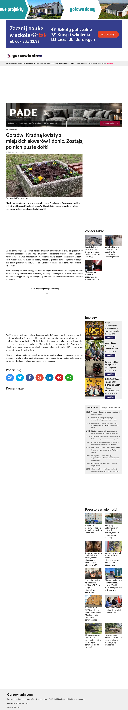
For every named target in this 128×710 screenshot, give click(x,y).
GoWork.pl (53, 699)
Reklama (102, 63)
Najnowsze (92, 407)
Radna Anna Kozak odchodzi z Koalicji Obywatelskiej (104, 465)
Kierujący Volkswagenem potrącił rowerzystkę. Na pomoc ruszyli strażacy (104, 419)
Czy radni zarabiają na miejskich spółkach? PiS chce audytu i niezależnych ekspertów (105, 438)
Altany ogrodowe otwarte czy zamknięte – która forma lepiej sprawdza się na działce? (105, 470)
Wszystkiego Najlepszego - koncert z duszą (111, 346)
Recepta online (41, 699)
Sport (73, 63)
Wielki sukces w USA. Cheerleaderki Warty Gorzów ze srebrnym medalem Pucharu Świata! (105, 450)
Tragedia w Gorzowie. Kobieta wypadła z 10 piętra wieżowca (105, 413)
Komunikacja (52, 63)
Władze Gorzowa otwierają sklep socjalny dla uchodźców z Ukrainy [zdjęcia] (112, 252)
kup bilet (110, 337)
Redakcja (10, 699)
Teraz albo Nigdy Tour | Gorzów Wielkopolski (112, 365)
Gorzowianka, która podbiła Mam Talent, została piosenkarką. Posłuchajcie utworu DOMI (104, 425)
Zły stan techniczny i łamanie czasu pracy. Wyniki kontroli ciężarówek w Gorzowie (105, 443)
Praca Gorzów (29, 699)
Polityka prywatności (77, 699)
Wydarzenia (64, 63)
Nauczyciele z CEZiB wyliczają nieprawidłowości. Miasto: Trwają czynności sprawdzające (105, 458)
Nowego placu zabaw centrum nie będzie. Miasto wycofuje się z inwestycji (113, 640)
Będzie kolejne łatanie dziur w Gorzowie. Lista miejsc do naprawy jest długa (93, 252)
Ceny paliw (92, 63)
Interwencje (81, 63)
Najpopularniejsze (111, 407)
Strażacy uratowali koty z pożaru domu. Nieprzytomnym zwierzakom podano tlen (104, 432)
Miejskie (21, 63)
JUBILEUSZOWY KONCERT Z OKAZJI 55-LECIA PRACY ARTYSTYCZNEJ (112, 385)
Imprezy (91, 317)
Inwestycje (30, 63)
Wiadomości (11, 63)
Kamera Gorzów (13, 707)
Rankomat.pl (63, 699)
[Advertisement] (64, 84)
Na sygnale (41, 63)
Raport (110, 63)
